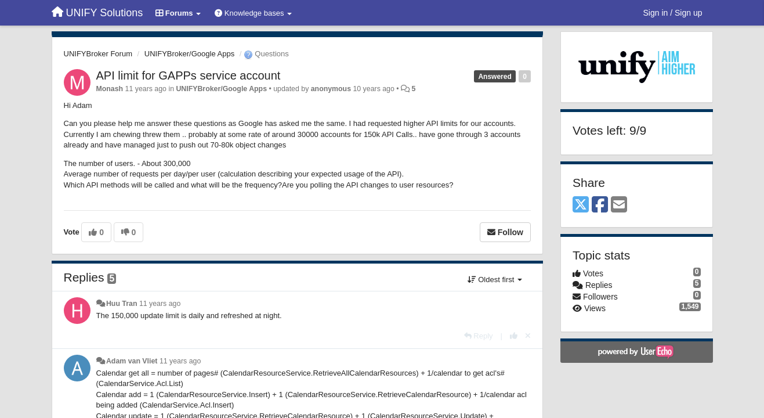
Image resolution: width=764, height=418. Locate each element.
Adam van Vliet (132, 361)
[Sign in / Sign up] (673, 13)
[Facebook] (600, 205)
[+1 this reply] (513, 335)
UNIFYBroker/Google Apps (189, 53)
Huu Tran (121, 304)
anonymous (331, 89)
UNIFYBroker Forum (98, 53)
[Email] (619, 205)
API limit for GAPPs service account (188, 75)
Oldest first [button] (495, 279)
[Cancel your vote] (528, 335)
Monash (110, 89)
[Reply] (478, 335)
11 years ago (159, 304)
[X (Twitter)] (581, 205)
